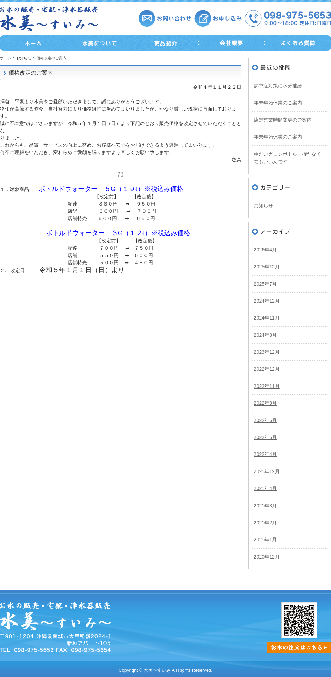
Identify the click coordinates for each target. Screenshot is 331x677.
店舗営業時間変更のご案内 (283, 120)
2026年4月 (265, 249)
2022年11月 (267, 386)
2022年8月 (265, 403)
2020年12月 (267, 557)
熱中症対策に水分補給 (278, 85)
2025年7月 (265, 284)
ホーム (5, 58)
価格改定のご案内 (31, 73)
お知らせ (23, 58)
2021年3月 (265, 505)
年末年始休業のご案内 (278, 102)
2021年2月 (265, 522)
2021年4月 (265, 488)
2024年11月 (267, 318)
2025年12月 (267, 266)
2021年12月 (267, 471)
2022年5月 (265, 437)
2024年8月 (265, 335)
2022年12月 (267, 369)
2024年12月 (267, 301)
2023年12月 (267, 352)
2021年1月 (265, 539)
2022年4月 (265, 454)
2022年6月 (265, 420)
